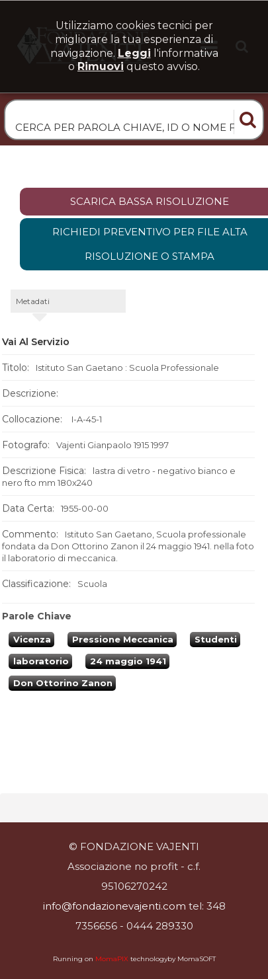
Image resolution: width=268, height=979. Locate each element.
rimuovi (100, 66)
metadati (33, 301)
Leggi (134, 53)
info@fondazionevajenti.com (114, 906)
